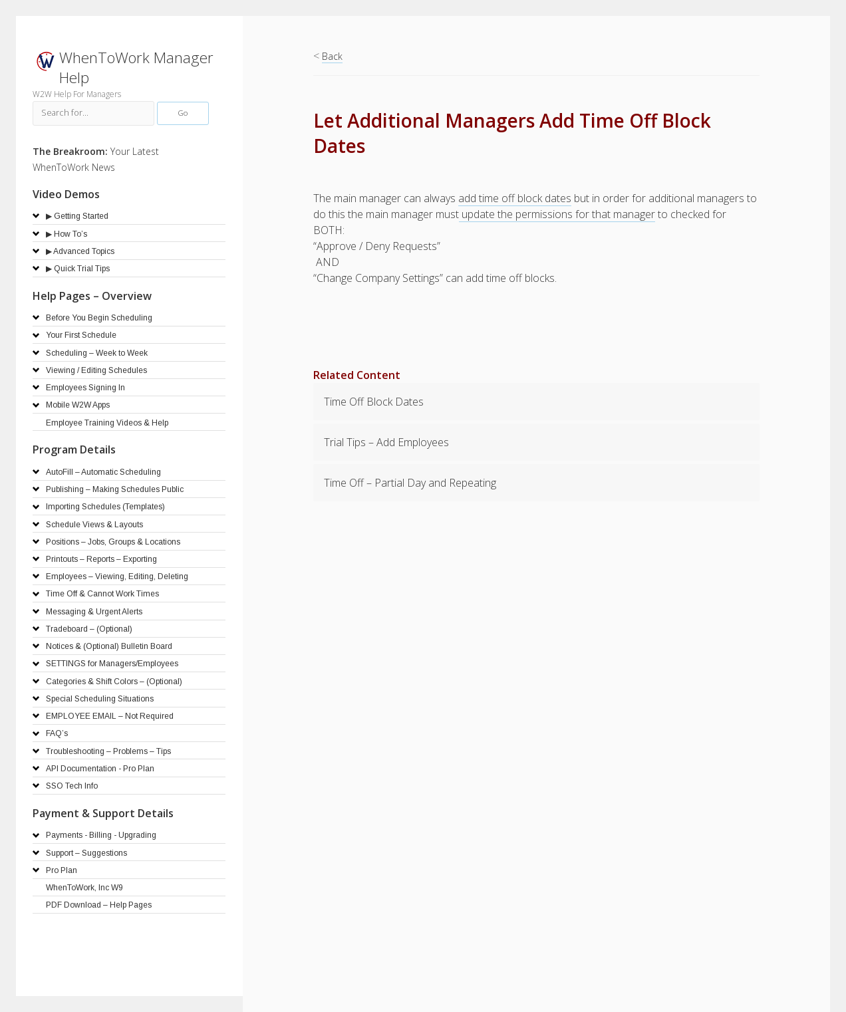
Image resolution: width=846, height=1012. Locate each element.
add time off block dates (514, 198)
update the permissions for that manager (557, 214)
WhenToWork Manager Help (136, 67)
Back (332, 56)
